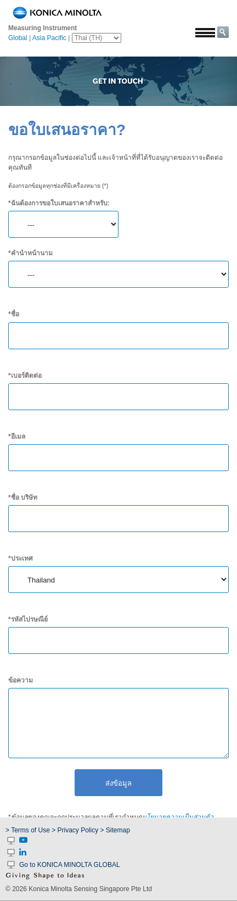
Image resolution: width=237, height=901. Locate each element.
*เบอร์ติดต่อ (25, 375)
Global (17, 38)
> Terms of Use (28, 830)
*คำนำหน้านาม (30, 253)
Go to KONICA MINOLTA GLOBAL (69, 865)
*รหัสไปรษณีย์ (28, 619)
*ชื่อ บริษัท (22, 497)
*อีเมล (16, 436)
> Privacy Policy (75, 830)
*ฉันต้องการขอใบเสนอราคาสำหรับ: (59, 203)
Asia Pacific (49, 38)
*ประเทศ (20, 558)
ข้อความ (20, 680)
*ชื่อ (13, 314)
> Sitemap (115, 830)
